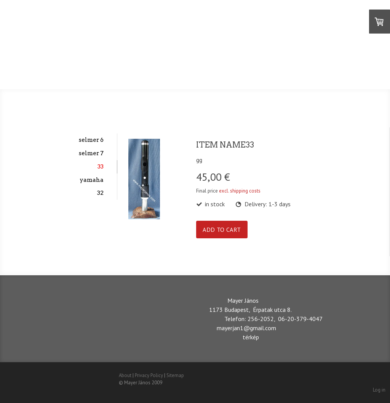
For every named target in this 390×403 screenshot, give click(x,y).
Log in (379, 390)
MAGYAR (140, 70)
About (125, 375)
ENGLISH (180, 70)
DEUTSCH (222, 70)
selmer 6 (91, 139)
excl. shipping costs (240, 191)
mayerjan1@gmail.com (246, 328)
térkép (251, 337)
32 (100, 192)
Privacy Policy (149, 375)
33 (101, 166)
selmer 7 (91, 153)
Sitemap (175, 375)
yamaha (92, 179)
